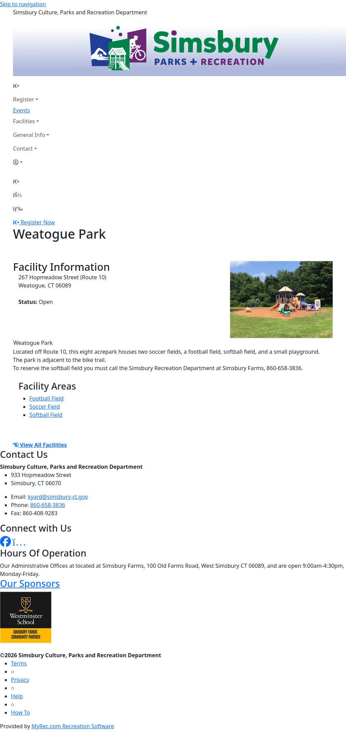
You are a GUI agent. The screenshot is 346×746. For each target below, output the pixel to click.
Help (17, 696)
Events (21, 110)
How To (20, 712)
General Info (29, 135)
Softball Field (45, 415)
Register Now (38, 222)
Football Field (46, 398)
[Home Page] (31, 86)
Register (23, 99)
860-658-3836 (47, 505)
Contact (23, 148)
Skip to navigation (23, 4)
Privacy (20, 680)
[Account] (31, 162)
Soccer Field (44, 406)
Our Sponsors (30, 583)
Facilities (24, 121)
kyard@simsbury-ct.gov (58, 497)
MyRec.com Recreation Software (72, 726)
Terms (19, 663)
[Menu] (18, 208)
